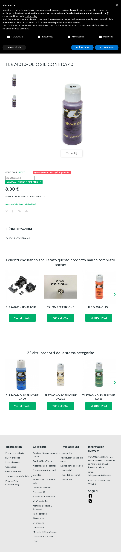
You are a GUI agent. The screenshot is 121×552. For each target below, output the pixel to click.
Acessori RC (39, 492)
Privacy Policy (12, 481)
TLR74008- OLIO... (99, 307)
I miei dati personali (70, 474)
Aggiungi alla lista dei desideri (20, 204)
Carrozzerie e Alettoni (44, 470)
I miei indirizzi (67, 470)
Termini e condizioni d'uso (18, 476)
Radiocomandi (40, 513)
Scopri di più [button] (14, 47)
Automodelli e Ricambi (44, 465)
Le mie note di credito (71, 465)
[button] (116, 5)
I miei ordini (66, 453)
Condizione (11, 172)
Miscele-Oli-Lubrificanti (45, 532)
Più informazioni (19, 229)
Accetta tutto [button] (106, 47)
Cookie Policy (12, 484)
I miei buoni (66, 479)
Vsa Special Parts (42, 501)
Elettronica (38, 518)
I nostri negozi (12, 462)
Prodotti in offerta (14, 453)
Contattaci (11, 466)
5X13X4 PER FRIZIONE (60, 307)
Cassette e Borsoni (43, 536)
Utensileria (38, 522)
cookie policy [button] (31, 16)
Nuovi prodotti (12, 457)
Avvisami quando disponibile (24, 182)
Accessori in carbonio (44, 496)
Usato (36, 541)
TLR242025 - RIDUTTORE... (22, 307)
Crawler (37, 474)
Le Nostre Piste (13, 471)
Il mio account (69, 446)
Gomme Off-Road (42, 487)
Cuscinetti (38, 527)
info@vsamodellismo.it (99, 475)
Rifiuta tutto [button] (82, 47)
